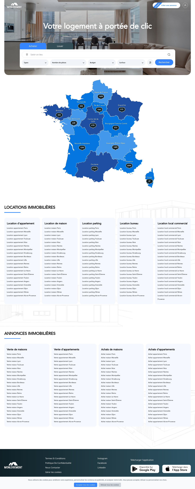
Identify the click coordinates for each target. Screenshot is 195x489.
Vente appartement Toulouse (64, 365)
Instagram (102, 458)
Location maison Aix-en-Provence (56, 296)
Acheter (33, 46)
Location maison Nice (52, 242)
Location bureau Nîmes (128, 292)
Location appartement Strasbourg (19, 253)
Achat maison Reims (108, 393)
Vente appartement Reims (63, 393)
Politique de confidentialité (58, 463)
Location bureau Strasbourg (130, 253)
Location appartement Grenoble (19, 285)
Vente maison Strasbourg (16, 379)
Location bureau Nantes (129, 246)
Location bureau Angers (129, 281)
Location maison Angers (53, 281)
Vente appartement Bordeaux (65, 382)
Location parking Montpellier (93, 249)
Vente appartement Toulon (64, 404)
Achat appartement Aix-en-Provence (161, 422)
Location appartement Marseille (19, 232)
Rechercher (164, 62)
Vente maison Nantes (14, 372)
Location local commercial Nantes (170, 246)
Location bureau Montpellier (130, 249)
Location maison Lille (52, 260)
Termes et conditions (55, 458)
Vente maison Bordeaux (15, 382)
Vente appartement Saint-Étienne (66, 400)
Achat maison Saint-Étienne (111, 400)
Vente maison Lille (13, 386)
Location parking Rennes (91, 264)
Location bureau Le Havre (129, 271)
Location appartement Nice (17, 242)
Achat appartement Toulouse (159, 365)
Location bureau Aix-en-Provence (132, 296)
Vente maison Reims (14, 393)
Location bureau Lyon (128, 235)
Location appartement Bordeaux (19, 256)
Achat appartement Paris (157, 354)
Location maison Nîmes (53, 292)
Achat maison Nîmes (108, 418)
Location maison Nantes (53, 246)
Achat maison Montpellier (110, 375)
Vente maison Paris (14, 354)
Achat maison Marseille (109, 358)
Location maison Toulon (53, 278)
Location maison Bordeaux (54, 256)
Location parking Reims (90, 267)
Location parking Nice (90, 242)
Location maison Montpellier (55, 249)
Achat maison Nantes (109, 372)
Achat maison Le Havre (109, 397)
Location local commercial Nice (169, 242)
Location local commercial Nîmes (170, 292)
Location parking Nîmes (91, 292)
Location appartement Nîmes (18, 292)
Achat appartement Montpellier (160, 375)
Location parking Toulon (91, 278)
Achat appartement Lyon (157, 361)
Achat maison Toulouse (109, 365)
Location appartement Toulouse (18, 239)
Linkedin (102, 467)
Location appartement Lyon (17, 235)
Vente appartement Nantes (64, 372)
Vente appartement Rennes (64, 390)
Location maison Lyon (52, 235)
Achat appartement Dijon (157, 414)
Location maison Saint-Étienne (55, 274)
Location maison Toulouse (53, 239)
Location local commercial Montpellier (172, 249)
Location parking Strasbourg (92, 253)
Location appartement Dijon (17, 288)
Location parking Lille (90, 260)
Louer (60, 46)
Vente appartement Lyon (63, 361)
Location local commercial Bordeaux (171, 256)
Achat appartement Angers (158, 407)
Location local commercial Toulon (170, 278)
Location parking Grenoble (92, 285)
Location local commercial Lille (169, 260)
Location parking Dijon (90, 288)
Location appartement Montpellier (20, 249)
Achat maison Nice (108, 368)
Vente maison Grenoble (15, 411)
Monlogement (92, 484)
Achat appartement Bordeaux (159, 382)
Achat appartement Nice (157, 368)
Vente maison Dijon (14, 414)
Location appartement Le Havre (18, 271)
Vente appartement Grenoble (65, 411)
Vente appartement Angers (64, 407)
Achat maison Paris (108, 354)
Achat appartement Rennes (158, 390)
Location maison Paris (52, 228)
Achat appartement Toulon (158, 404)
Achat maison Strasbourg (110, 379)
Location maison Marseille (54, 232)
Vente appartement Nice (63, 368)
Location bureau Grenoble (129, 285)
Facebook (102, 463)
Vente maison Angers (14, 407)
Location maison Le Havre (53, 271)
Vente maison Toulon (14, 404)
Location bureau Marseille (129, 232)
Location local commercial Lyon (169, 235)
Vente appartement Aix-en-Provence (67, 422)
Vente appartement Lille (63, 386)
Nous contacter (52, 467)
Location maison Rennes (53, 264)
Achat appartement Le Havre (159, 397)
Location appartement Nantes (18, 246)
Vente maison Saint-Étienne (17, 400)
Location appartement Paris (17, 228)
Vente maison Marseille (15, 358)
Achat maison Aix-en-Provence (112, 422)
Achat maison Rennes (109, 390)
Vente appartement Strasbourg (65, 379)
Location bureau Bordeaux (130, 256)
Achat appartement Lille (157, 386)
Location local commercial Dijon (169, 288)
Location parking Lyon (90, 235)
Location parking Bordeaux (92, 256)
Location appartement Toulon (18, 278)
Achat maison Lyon (108, 361)
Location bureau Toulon (128, 278)
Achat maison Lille (107, 386)
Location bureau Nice (128, 242)
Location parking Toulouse (92, 239)
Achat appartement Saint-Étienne (160, 400)
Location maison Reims (52, 267)
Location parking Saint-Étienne (93, 274)
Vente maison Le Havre (15, 397)
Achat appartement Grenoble (159, 411)
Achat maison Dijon (108, 414)
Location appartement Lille (17, 260)
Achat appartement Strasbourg (160, 379)
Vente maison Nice (14, 368)
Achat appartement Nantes (158, 372)
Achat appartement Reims (158, 393)
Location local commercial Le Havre (171, 271)
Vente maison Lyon (14, 361)
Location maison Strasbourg (54, 253)
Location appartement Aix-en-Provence (21, 296)
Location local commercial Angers (170, 281)
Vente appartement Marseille (65, 358)
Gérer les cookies (53, 472)
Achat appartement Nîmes (158, 418)
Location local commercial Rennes (170, 264)
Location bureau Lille (127, 260)
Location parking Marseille (92, 232)
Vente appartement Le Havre (64, 397)
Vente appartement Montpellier (66, 375)
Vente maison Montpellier (16, 375)
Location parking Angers (91, 281)
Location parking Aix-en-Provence (94, 296)
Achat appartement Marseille (159, 358)
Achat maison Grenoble (110, 411)
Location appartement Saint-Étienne (20, 274)
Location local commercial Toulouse (171, 239)
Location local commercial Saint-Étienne (172, 274)
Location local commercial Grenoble (171, 285)
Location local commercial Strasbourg (172, 253)
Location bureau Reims (128, 267)
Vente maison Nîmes (14, 418)
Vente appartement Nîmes (63, 418)
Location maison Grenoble (54, 285)
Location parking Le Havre (92, 271)
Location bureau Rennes (129, 264)
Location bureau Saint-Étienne (131, 274)
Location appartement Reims (17, 267)
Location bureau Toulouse (129, 239)
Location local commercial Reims (170, 267)
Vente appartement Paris (63, 354)
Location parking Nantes (91, 246)
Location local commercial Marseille (171, 232)
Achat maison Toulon (109, 404)
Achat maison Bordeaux (110, 382)
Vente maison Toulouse (15, 365)
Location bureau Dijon (128, 288)
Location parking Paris (90, 228)
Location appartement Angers (18, 281)
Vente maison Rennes (14, 390)
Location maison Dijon (52, 288)
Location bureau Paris (128, 228)
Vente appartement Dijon (63, 414)
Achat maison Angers (109, 407)
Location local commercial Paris (169, 228)
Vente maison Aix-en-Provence (18, 422)
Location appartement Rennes (18, 264)
